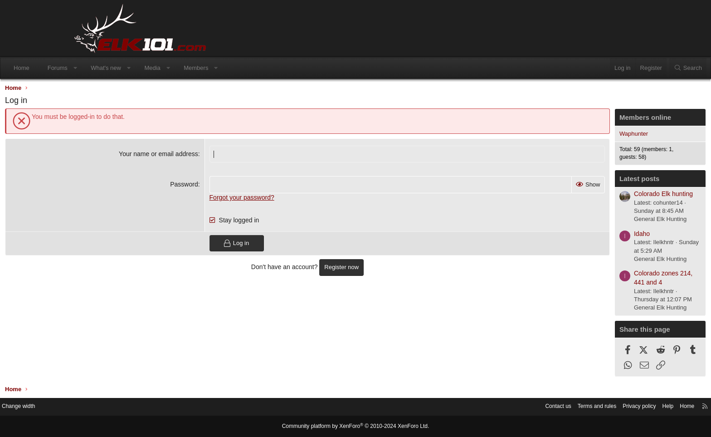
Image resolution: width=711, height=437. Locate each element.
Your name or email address (183, 156)
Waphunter (561, 136)
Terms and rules (513, 407)
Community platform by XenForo (355, 426)
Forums (127, 67)
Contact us (471, 407)
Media (222, 67)
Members (265, 67)
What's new (176, 67)
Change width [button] (96, 407)
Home (91, 67)
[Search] (618, 68)
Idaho (570, 236)
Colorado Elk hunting (591, 196)
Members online (573, 119)
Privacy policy (558, 407)
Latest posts (567, 181)
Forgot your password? (266, 199)
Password (208, 186)
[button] (144, 68)
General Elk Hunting (588, 221)
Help (589, 407)
